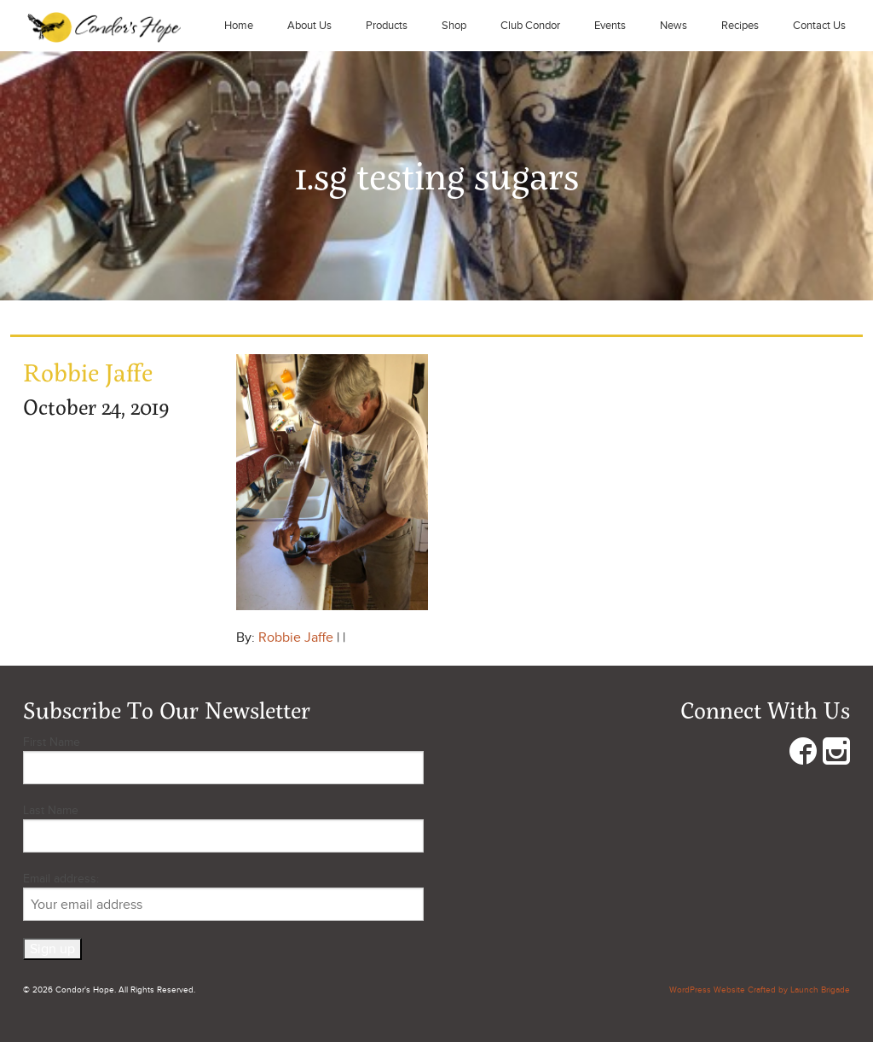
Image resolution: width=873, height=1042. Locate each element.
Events (610, 25)
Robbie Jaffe (295, 637)
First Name (51, 742)
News (673, 25)
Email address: (223, 896)
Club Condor (530, 25)
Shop (454, 25)
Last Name (50, 810)
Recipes (740, 25)
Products (387, 25)
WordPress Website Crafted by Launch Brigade (759, 990)
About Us (309, 25)
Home (238, 25)
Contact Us (819, 25)
